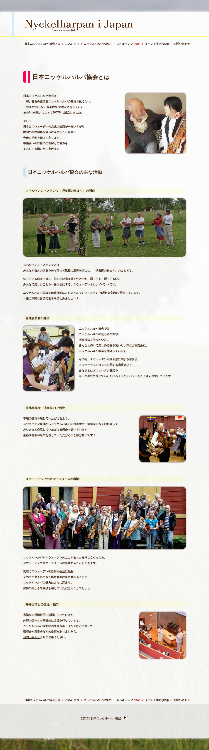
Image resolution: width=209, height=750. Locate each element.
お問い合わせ (31, 637)
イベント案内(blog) (157, 43)
